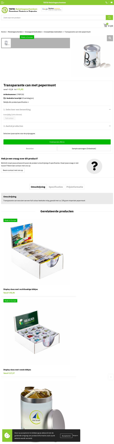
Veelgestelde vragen (66, 381)
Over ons (61, 416)
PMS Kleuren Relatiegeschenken (70, 395)
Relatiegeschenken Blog (67, 423)
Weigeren (75, 435)
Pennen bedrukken (8, 416)
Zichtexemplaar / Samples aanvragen (72, 402)
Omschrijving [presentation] (38, 186)
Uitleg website (63, 388)
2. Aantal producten (13, 126)
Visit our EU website (65, 440)
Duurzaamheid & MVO (66, 405)
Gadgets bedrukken (8, 426)
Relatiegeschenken (15, 32)
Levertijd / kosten (64, 385)
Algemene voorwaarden (67, 437)
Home (3, 32)
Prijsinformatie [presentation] (74, 186)
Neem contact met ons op (13, 170)
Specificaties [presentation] (56, 186)
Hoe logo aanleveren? (66, 398)
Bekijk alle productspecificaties (16, 102)
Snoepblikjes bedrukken (53, 32)
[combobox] (53, 17)
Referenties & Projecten (67, 426)
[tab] (38, 186)
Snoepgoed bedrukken (33, 32)
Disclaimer (62, 433)
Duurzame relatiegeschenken (12, 423)
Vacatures (62, 420)
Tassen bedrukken (8, 420)
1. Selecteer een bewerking (17, 109)
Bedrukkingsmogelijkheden (68, 391)
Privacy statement (65, 430)
